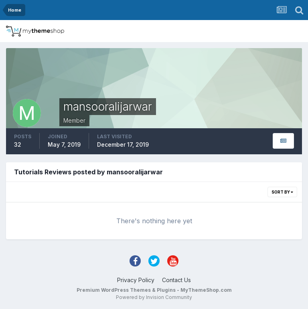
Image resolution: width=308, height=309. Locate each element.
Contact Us (176, 280)
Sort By (282, 192)
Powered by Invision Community (154, 297)
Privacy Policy (135, 280)
